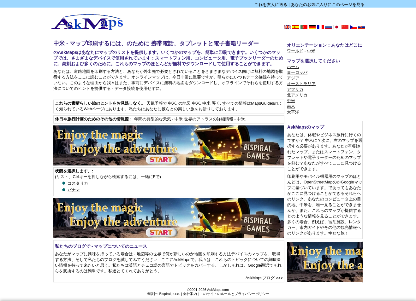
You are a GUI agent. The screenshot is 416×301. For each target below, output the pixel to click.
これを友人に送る (270, 4)
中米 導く (211, 103)
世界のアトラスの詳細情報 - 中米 (214, 119)
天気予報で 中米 (161, 103)
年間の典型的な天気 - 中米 (158, 119)
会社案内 (190, 294)
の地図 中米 (189, 103)
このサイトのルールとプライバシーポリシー (234, 294)
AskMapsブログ (260, 277)
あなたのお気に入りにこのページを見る (328, 4)
